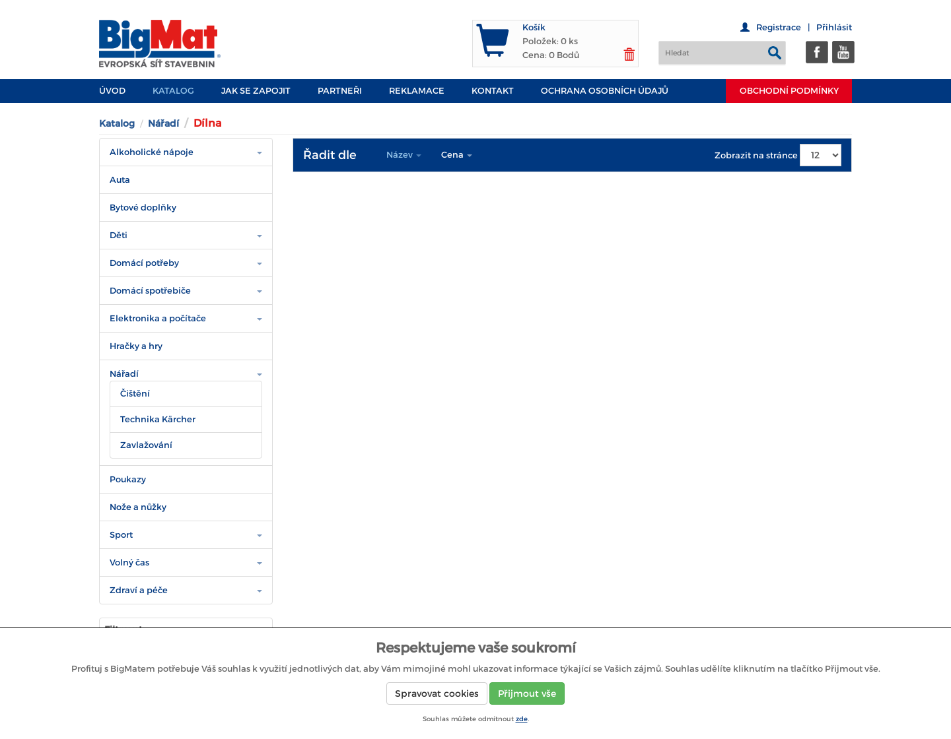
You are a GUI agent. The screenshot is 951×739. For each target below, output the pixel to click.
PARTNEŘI (340, 90)
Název (403, 154)
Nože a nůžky (138, 507)
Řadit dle (330, 155)
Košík (534, 27)
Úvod (112, 90)
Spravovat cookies (437, 693)
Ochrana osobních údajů (604, 90)
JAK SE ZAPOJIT (256, 90)
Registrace (778, 27)
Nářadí (163, 123)
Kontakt (493, 90)
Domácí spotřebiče (150, 290)
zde (522, 719)
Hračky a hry (136, 346)
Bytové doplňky (143, 207)
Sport (121, 534)
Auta (120, 179)
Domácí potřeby (144, 263)
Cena (456, 154)
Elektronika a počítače (158, 318)
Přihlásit (834, 27)
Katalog (173, 90)
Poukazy (128, 479)
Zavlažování (146, 445)
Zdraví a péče (139, 590)
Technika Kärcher (157, 419)
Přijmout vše (527, 693)
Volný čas (129, 562)
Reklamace (416, 90)
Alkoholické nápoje (152, 152)
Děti (118, 235)
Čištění (135, 393)
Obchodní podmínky (789, 90)
